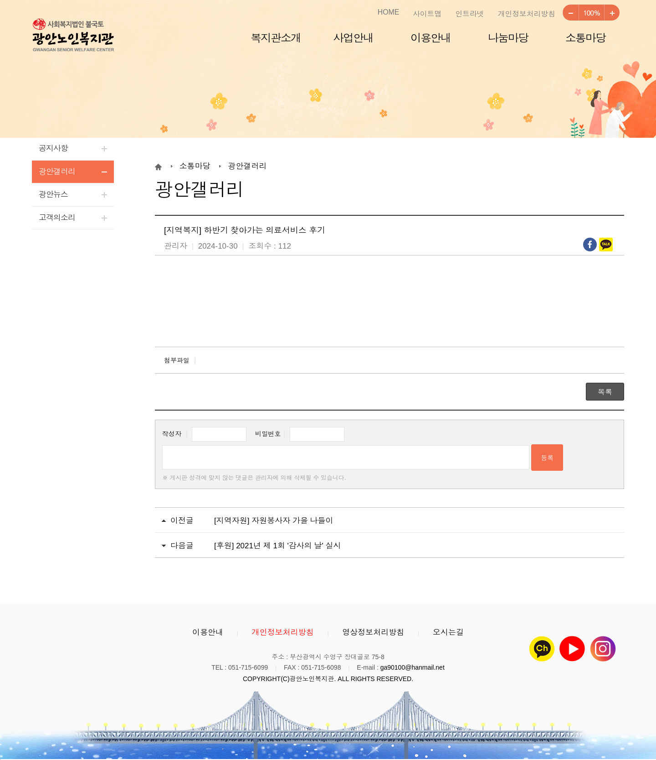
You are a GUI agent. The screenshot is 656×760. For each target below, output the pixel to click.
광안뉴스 (53, 194)
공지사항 (53, 148)
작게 (570, 13)
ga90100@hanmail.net (412, 667)
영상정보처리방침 (373, 632)
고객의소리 (57, 217)
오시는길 (448, 632)
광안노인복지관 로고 (73, 35)
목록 (605, 392)
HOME (388, 12)
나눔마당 (508, 38)
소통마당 (585, 38)
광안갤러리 (57, 171)
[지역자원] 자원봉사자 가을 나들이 (273, 520)
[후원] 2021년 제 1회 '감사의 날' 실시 (277, 545)
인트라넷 (469, 14)
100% (591, 13)
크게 (612, 13)
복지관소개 (276, 38)
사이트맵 (427, 14)
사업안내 (353, 38)
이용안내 (430, 38)
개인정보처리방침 (526, 14)
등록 (547, 458)
